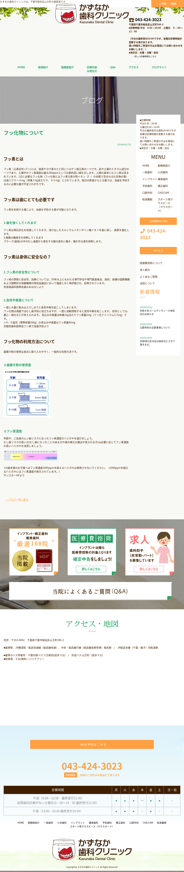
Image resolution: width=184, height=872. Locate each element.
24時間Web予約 (158, 221)
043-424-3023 (148, 19)
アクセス (158, 250)
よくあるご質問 (148, 276)
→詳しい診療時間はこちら (144, 56)
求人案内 (145, 270)
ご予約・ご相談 (167, 3)
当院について (147, 283)
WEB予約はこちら (93, 745)
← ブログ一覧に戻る (16, 499)
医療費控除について (151, 263)
